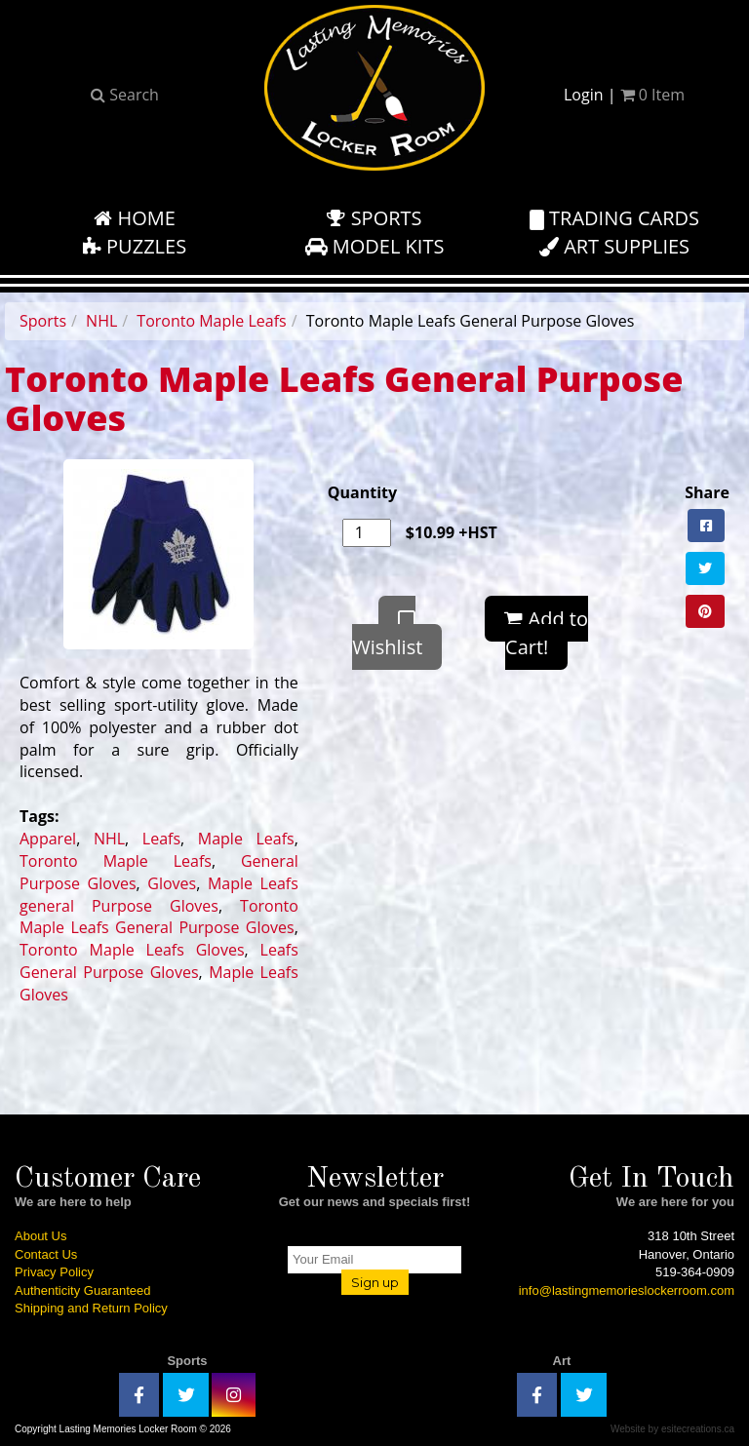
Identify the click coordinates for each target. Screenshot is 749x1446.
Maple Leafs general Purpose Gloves (159, 895)
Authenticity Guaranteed (82, 1290)
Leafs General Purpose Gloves (159, 961)
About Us (40, 1236)
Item (652, 94)
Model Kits (375, 246)
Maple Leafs (246, 838)
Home (135, 218)
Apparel (48, 838)
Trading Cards (614, 218)
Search (125, 94)
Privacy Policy (54, 1272)
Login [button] (584, 94)
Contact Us (46, 1254)
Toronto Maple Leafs (211, 321)
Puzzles (134, 246)
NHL (101, 321)
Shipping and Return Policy (91, 1308)
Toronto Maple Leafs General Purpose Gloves (159, 917)
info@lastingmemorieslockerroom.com (626, 1290)
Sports (374, 218)
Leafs (161, 838)
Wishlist (387, 634)
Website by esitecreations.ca (672, 1429)
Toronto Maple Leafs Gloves (132, 949)
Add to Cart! (546, 633)
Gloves (171, 883)
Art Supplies (614, 246)
